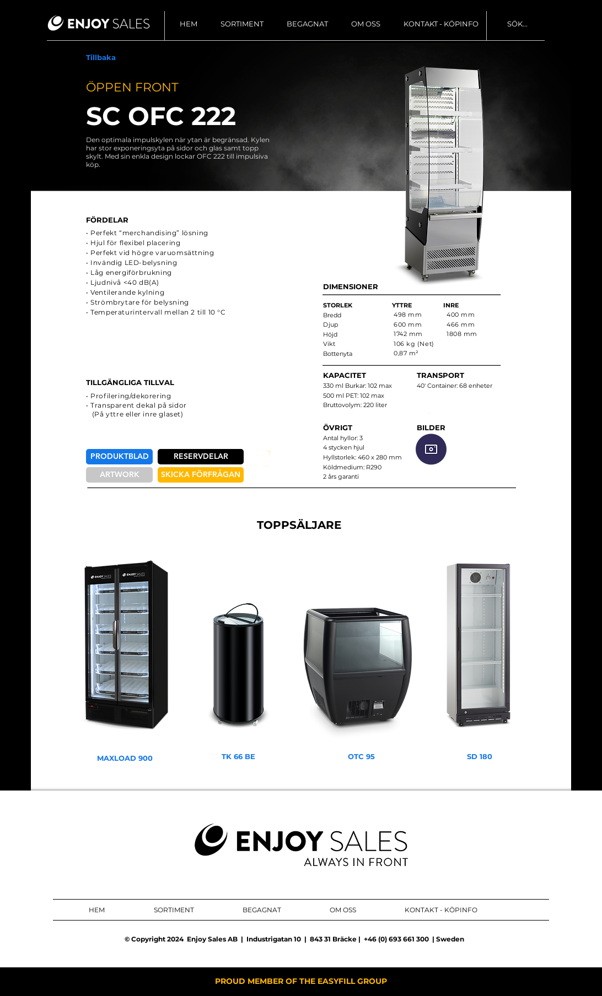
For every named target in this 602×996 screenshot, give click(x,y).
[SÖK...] (552, 24)
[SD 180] (479, 756)
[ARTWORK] (119, 475)
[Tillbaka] (101, 57)
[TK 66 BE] (238, 756)
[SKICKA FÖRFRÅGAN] (201, 475)
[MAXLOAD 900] (125, 758)
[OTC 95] (361, 756)
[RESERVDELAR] (201, 456)
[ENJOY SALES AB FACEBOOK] (491, 844)
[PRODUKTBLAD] (119, 456)
